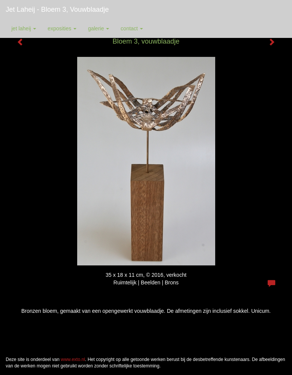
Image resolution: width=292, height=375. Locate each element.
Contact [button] (132, 28)
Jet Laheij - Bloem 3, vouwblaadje (57, 9)
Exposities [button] (62, 28)
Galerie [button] (98, 28)
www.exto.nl (73, 359)
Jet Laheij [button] (23, 28)
